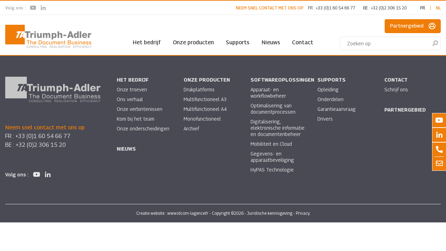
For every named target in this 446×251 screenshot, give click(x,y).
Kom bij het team (136, 119)
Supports (237, 42)
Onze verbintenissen (140, 109)
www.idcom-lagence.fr (187, 213)
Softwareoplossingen (282, 80)
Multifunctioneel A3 (205, 99)
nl (438, 7)
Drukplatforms (199, 89)
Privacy (303, 213)
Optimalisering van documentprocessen (273, 108)
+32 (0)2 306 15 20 (389, 7)
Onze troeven (132, 89)
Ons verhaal (130, 99)
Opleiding (328, 89)
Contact (302, 42)
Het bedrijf (147, 42)
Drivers (325, 119)
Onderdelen (330, 99)
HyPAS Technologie (272, 170)
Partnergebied (413, 26)
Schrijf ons (396, 89)
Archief (191, 128)
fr (422, 7)
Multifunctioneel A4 (205, 109)
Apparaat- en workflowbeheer (268, 92)
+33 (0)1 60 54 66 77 (335, 7)
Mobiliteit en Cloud (271, 144)
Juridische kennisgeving (269, 213)
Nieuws (271, 42)
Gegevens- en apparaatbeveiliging (273, 157)
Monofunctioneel (202, 119)
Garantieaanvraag (337, 109)
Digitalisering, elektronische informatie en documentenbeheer (278, 128)
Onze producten (193, 42)
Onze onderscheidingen (143, 128)
